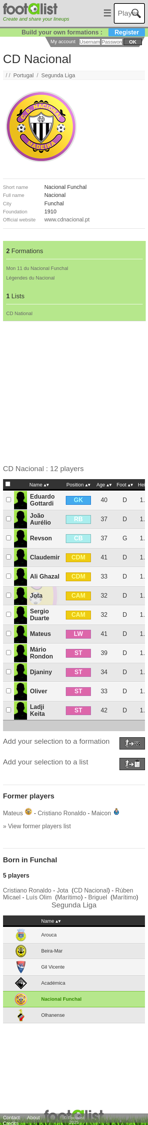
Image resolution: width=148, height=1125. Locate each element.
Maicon (101, 813)
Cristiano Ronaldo (62, 813)
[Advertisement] (71, 393)
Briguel (97, 897)
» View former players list (37, 826)
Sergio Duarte (39, 614)
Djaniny (41, 672)
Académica (53, 983)
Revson (41, 538)
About (33, 1117)
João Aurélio (40, 519)
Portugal (23, 75)
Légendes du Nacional (30, 278)
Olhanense (53, 1015)
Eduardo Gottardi (42, 500)
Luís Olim (39, 897)
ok (132, 42)
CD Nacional (91, 890)
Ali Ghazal (44, 576)
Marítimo (69, 897)
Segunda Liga (58, 75)
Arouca (49, 935)
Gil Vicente (53, 967)
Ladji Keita (37, 710)
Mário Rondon (41, 653)
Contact (11, 1117)
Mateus (40, 634)
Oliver (38, 691)
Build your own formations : (83, 32)
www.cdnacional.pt (66, 219)
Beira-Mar (51, 951)
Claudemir (45, 557)
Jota (36, 595)
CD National (19, 313)
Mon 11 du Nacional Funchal (37, 268)
